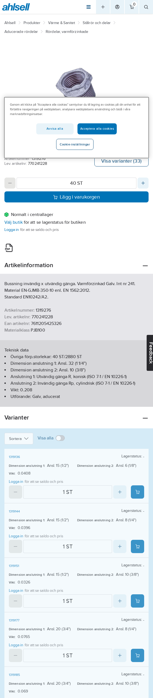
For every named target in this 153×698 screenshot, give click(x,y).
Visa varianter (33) (121, 161)
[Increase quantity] (143, 183)
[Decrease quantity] (9, 183)
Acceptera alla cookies (97, 128)
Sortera (18, 438)
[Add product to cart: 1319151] (137, 601)
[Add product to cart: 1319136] (137, 492)
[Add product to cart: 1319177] (137, 655)
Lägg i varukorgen (76, 197)
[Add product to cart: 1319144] (137, 546)
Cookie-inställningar (75, 144)
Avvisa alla (54, 128)
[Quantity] (76, 183)
